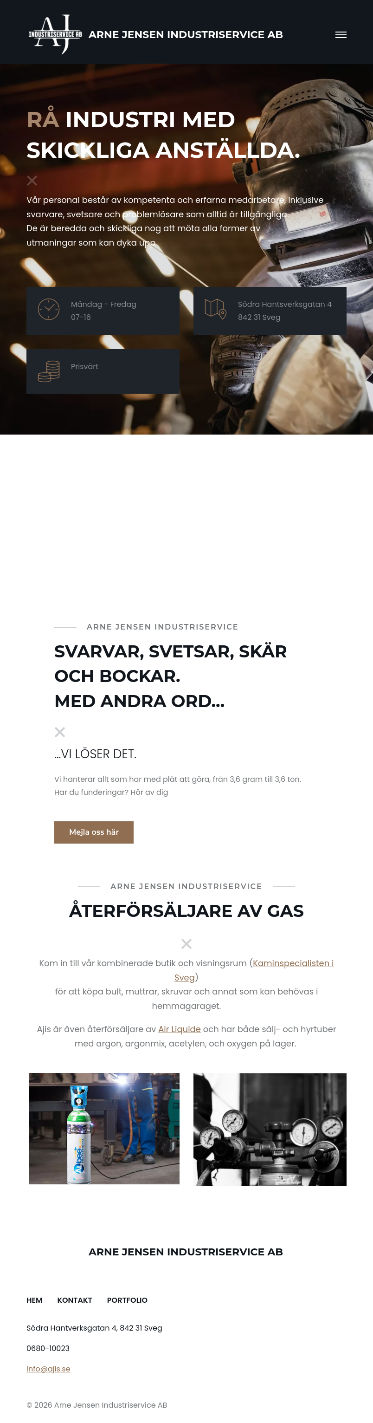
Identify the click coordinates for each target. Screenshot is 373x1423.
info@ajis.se (48, 1369)
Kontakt (74, 1300)
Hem (34, 1300)
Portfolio (127, 1300)
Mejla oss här (94, 832)
